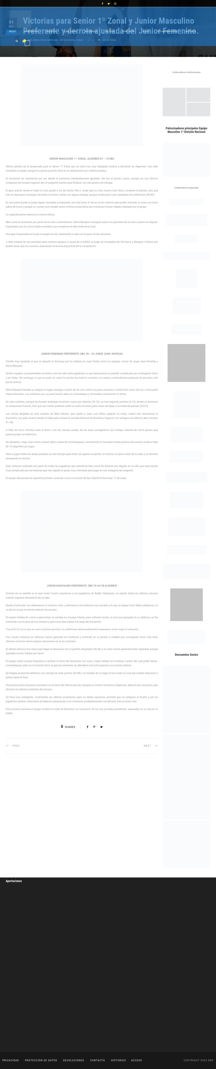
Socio (145, 31)
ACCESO (136, 1060)
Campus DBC (31, 31)
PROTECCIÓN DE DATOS (41, 1060)
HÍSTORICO (118, 1060)
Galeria (109, 31)
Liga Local (70, 31)
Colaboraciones (167, 31)
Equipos (51, 31)
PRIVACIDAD (10, 1060)
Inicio (12, 31)
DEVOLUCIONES (73, 1060)
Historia (190, 31)
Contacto (128, 31)
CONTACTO (97, 1060)
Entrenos (91, 31)
